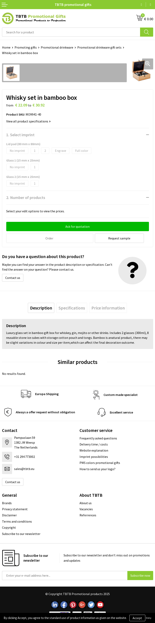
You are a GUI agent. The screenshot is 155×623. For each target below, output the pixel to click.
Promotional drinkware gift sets (99, 47)
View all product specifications (28, 121)
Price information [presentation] (108, 307)
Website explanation (94, 450)
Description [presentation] (41, 307)
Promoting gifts (26, 47)
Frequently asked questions (98, 438)
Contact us (12, 277)
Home (6, 47)
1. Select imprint (20, 134)
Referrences (88, 515)
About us (86, 502)
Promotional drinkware (57, 47)
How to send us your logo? (97, 468)
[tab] (41, 307)
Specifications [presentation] (72, 307)
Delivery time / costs (94, 444)
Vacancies (86, 509)
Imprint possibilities (94, 456)
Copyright (9, 527)
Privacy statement (15, 509)
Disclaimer (9, 515)
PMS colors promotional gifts (100, 462)
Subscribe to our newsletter (21, 533)
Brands (7, 502)
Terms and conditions (17, 521)
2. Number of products (25, 197)
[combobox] (71, 32)
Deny (148, 617)
